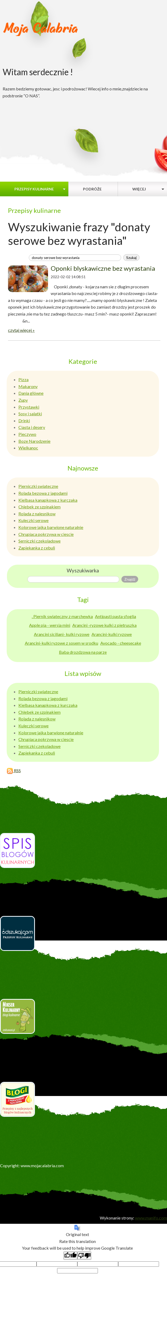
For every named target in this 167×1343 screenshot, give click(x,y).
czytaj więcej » (21, 330)
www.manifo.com (151, 1217)
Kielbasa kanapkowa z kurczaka (47, 500)
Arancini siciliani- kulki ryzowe (61, 634)
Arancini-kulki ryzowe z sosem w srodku (61, 642)
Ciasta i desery (31, 427)
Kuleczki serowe (33, 520)
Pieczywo (27, 434)
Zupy (23, 399)
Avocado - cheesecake (120, 642)
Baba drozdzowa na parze (83, 652)
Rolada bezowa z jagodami (42, 493)
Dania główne (30, 393)
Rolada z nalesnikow (36, 513)
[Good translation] (70, 1256)
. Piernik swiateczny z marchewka (62, 616)
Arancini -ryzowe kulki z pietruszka (104, 625)
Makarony (28, 386)
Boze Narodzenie (34, 441)
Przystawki (28, 406)
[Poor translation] (84, 1256)
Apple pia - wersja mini (49, 625)
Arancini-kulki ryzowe (112, 634)
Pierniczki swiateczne (38, 486)
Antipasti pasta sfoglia (115, 616)
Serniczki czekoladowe (39, 540)
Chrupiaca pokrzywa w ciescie (46, 534)
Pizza (23, 379)
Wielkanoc (28, 447)
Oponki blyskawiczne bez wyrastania (103, 268)
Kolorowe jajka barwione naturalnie (50, 527)
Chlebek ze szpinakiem (39, 506)
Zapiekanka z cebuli (36, 547)
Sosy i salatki (30, 413)
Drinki (24, 420)
